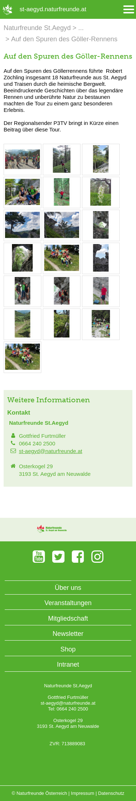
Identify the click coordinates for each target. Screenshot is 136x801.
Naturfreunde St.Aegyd (37, 28)
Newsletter (68, 633)
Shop (67, 649)
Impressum (82, 793)
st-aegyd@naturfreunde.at (50, 451)
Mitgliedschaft (68, 618)
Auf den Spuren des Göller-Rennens (64, 39)
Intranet (68, 664)
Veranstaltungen (67, 603)
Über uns (68, 587)
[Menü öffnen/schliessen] (128, 9)
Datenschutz (111, 793)
